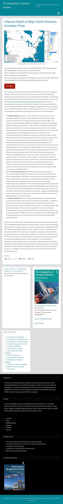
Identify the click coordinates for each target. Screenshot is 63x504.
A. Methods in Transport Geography (16, 364)
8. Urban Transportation (13, 355)
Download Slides (11, 423)
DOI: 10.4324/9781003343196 (43, 319)
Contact (8, 430)
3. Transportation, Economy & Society (17, 341)
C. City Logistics (10, 369)
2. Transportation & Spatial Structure (17, 339)
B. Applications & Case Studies (15, 366)
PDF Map (9, 86)
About (8, 420)
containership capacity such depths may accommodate (27, 101)
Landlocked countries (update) (15, 446)
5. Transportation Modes (13, 346)
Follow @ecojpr (39, 323)
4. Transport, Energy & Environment (16, 344)
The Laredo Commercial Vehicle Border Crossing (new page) (23, 441)
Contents (7, 269)
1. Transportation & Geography (15, 337)
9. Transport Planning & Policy (15, 357)
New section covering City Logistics (16, 451)
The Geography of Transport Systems (45, 305)
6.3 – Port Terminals (17, 271)
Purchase (8, 427)
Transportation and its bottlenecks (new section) (20, 448)
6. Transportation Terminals (14, 348)
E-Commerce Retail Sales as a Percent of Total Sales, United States (26, 444)
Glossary (8, 425)
